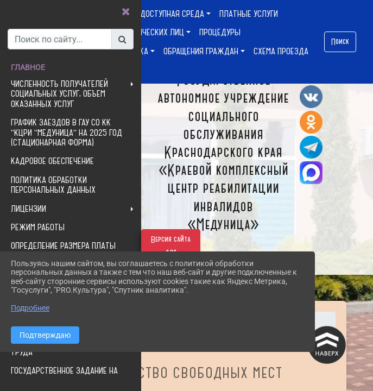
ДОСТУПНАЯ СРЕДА (172, 13)
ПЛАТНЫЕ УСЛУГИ (248, 13)
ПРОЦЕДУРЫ (220, 32)
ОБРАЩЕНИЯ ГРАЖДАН (200, 51)
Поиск (340, 41)
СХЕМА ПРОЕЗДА (281, 51)
